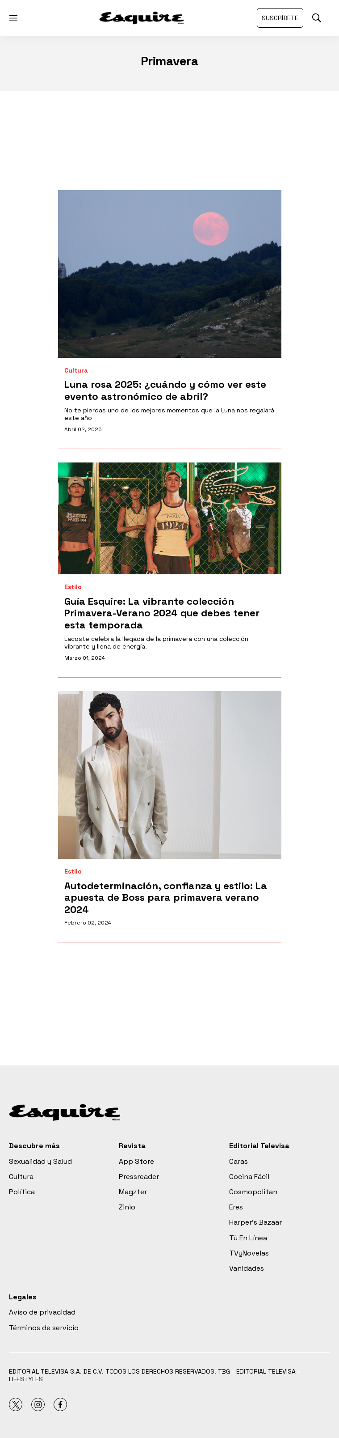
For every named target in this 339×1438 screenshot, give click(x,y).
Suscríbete (280, 18)
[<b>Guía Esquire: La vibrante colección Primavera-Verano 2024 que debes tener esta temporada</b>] (169, 518)
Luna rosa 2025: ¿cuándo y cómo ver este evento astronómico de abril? (165, 390)
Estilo (73, 587)
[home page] (141, 17)
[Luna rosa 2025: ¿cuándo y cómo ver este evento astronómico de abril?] (169, 274)
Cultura (76, 370)
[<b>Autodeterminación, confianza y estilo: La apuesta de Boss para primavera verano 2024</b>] (169, 775)
